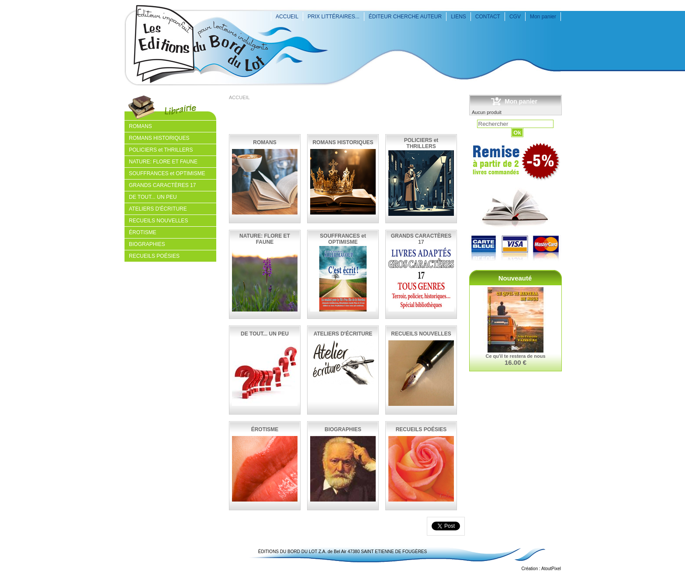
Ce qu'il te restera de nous (515, 356)
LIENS (458, 17)
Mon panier (543, 17)
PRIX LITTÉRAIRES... (334, 17)
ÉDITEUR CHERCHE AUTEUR (405, 17)
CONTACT (487, 17)
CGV (515, 17)
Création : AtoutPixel (541, 568)
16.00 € (515, 362)
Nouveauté (515, 278)
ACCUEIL (287, 17)
